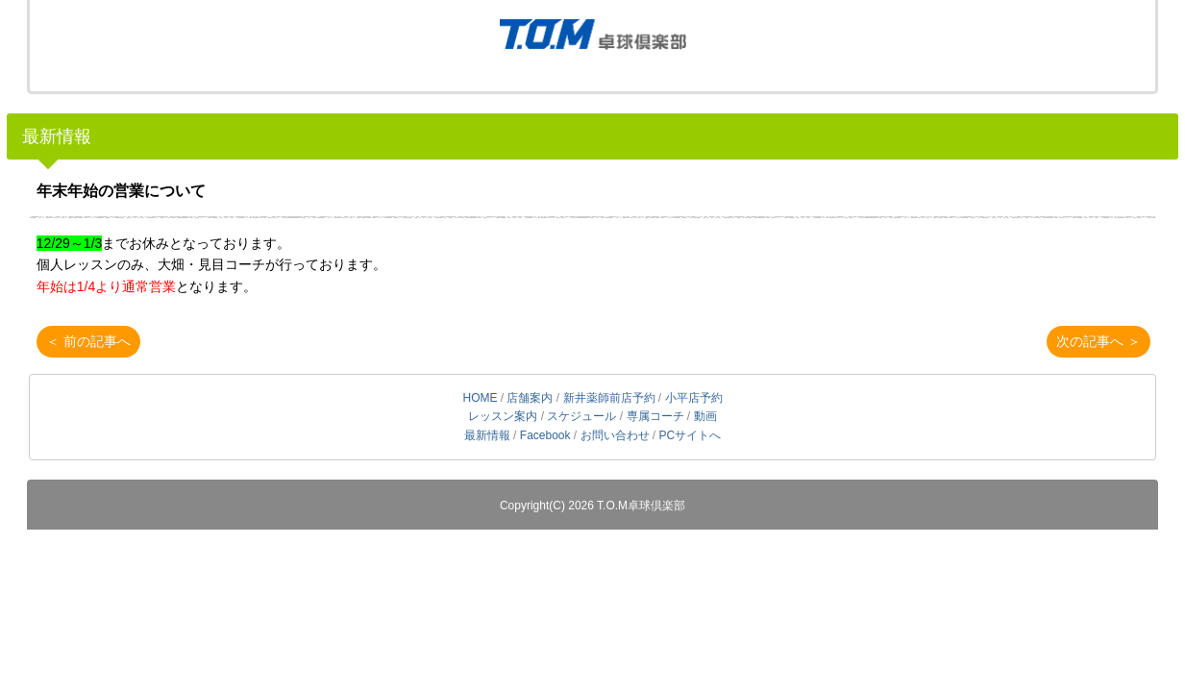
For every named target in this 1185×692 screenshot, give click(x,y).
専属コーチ (655, 416)
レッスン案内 (502, 416)
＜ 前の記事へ (88, 341)
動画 (705, 416)
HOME (479, 398)
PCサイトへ (690, 435)
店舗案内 (529, 398)
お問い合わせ (615, 435)
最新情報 (56, 136)
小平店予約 (694, 398)
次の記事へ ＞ (1098, 341)
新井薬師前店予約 (609, 398)
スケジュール (581, 416)
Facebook (545, 435)
